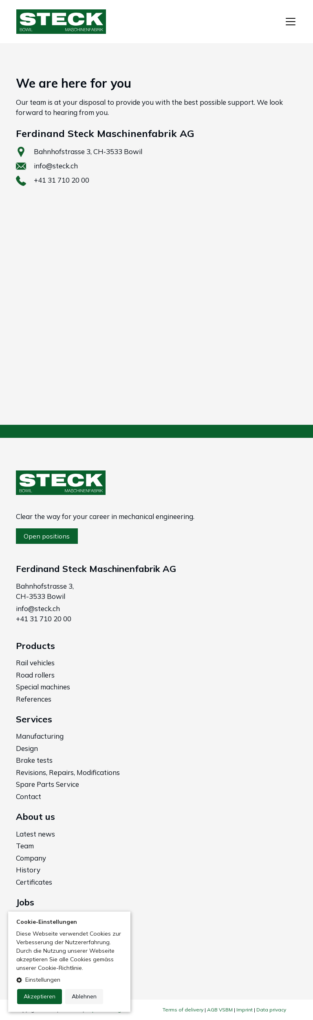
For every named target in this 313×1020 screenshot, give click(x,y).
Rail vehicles (35, 662)
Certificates (34, 882)
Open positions (47, 536)
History (28, 869)
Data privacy (271, 1010)
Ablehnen (84, 996)
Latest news (35, 834)
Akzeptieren (39, 996)
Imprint (244, 1010)
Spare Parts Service (47, 784)
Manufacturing (40, 736)
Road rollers (35, 675)
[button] (69, 980)
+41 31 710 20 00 (61, 180)
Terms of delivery (183, 1010)
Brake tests (34, 760)
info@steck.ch (56, 165)
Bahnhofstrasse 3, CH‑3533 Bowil (88, 151)
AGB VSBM (220, 1010)
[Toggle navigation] (290, 21)
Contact (28, 796)
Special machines (43, 686)
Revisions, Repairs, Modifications (68, 772)
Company (31, 858)
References (33, 699)
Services (34, 719)
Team (25, 845)
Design (27, 748)
